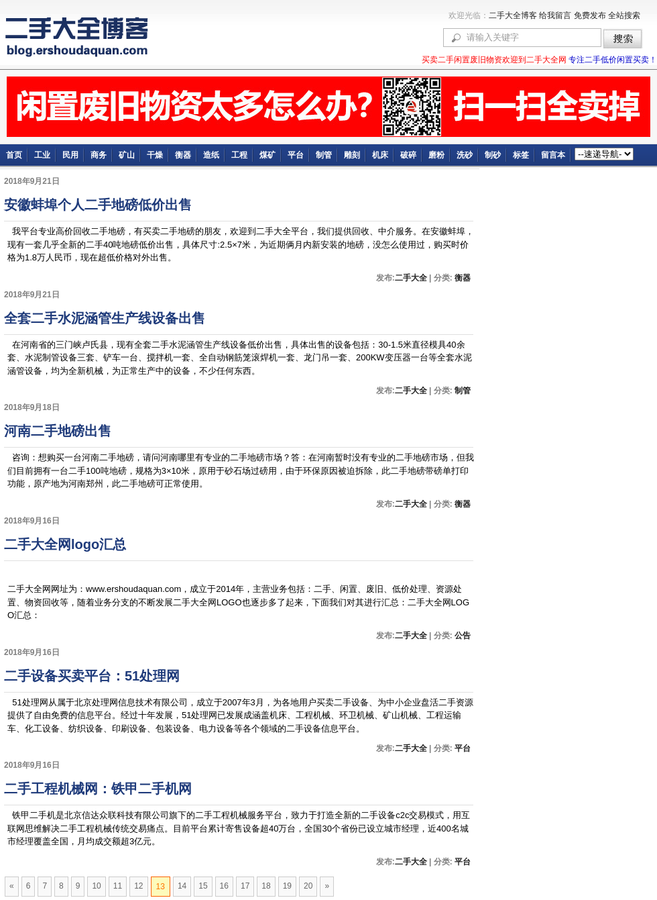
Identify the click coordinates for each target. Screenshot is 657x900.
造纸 (211, 155)
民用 (70, 155)
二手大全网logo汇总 (65, 544)
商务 (99, 155)
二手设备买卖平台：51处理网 (92, 675)
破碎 (408, 155)
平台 (296, 155)
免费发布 (590, 15)
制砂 (493, 155)
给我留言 (555, 15)
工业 (42, 155)
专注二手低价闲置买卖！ (613, 59)
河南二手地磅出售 (57, 430)
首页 (14, 155)
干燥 (155, 155)
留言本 (553, 155)
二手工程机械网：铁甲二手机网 (98, 788)
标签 (521, 155)
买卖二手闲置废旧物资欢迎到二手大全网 (495, 59)
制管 (324, 155)
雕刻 (352, 155)
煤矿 (267, 155)
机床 (380, 155)
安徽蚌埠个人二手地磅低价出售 (98, 204)
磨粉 (436, 155)
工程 (239, 155)
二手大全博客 (513, 15)
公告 (462, 635)
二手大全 (411, 278)
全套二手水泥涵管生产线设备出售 (104, 318)
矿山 (127, 155)
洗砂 (465, 155)
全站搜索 (624, 15)
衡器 (183, 155)
